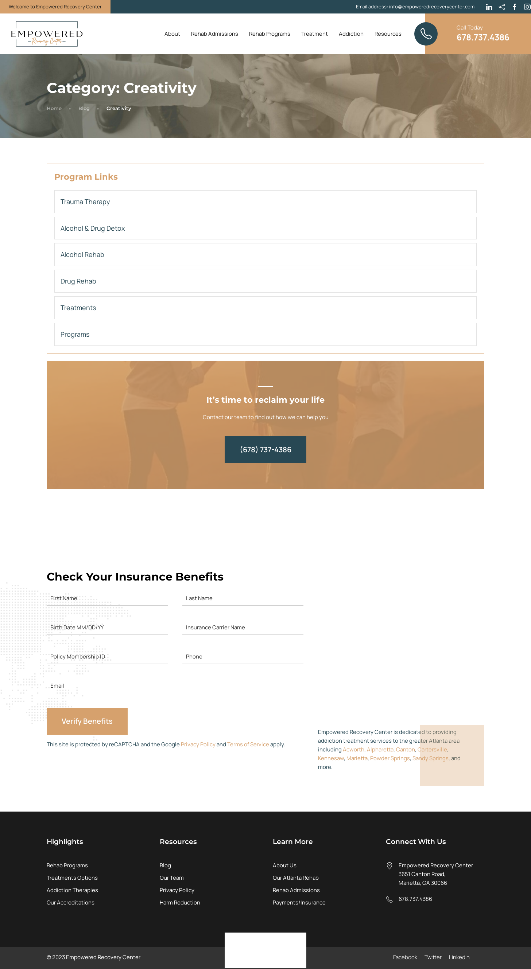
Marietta (357, 758)
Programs (75, 334)
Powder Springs (390, 758)
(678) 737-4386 (265, 449)
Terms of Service (248, 744)
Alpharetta (380, 749)
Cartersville (432, 749)
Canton (405, 749)
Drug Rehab (78, 281)
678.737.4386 (415, 899)
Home (54, 108)
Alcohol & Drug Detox (93, 228)
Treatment (314, 34)
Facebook (405, 957)
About (172, 34)
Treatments (78, 307)
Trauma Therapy (85, 201)
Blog (84, 108)
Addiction (351, 34)
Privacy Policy (198, 744)
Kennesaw (331, 758)
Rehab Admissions (214, 34)
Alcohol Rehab (82, 254)
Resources (388, 34)
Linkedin (459, 957)
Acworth (353, 749)
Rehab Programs (269, 34)
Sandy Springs (430, 758)
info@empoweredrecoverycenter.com (431, 6)
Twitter (433, 957)
